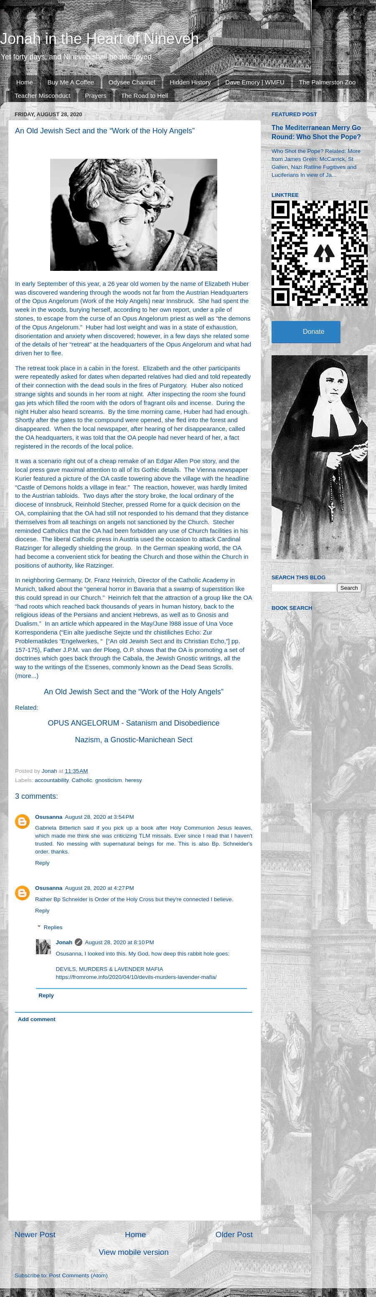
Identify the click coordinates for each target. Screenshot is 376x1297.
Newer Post (35, 1234)
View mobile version (134, 1252)
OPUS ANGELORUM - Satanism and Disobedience (133, 723)
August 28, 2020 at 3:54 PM (99, 817)
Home (24, 82)
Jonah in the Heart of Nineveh (99, 38)
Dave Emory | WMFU (254, 82)
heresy (133, 780)
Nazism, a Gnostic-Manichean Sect (133, 740)
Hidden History (190, 82)
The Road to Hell (144, 95)
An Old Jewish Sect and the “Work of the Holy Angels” (134, 692)
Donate (314, 331)
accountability (52, 780)
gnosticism (108, 780)
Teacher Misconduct (42, 95)
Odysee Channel (132, 82)
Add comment (37, 1019)
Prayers (96, 95)
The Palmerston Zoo (327, 82)
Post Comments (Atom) (78, 1275)
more (24, 676)
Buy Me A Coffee (71, 82)
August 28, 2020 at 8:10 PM (119, 942)
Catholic (82, 780)
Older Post (234, 1234)
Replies (53, 927)
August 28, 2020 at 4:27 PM (99, 888)
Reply (42, 863)
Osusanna (48, 817)
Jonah (64, 942)
